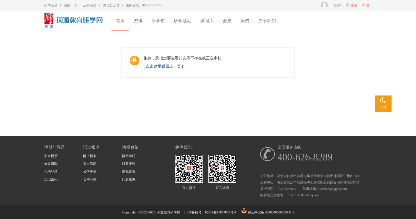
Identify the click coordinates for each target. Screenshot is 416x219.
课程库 (207, 20)
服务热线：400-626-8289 (143, 5)
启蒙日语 (70, 5)
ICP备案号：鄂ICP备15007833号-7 (211, 212)
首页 (120, 20)
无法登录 (51, 171)
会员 (227, 20)
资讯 (138, 20)
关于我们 (267, 20)
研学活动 (51, 5)
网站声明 (128, 156)
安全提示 (51, 156)
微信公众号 (111, 5)
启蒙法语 (89, 5)
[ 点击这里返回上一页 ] (163, 66)
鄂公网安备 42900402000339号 (270, 212)
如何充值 (89, 171)
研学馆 (158, 20)
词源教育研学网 (168, 212)
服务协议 (128, 164)
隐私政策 (128, 171)
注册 (365, 5)
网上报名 (89, 156)
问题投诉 (128, 179)
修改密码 (51, 164)
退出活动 (89, 164)
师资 (244, 20)
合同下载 (89, 179)
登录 (354, 5)
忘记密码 (51, 179)
